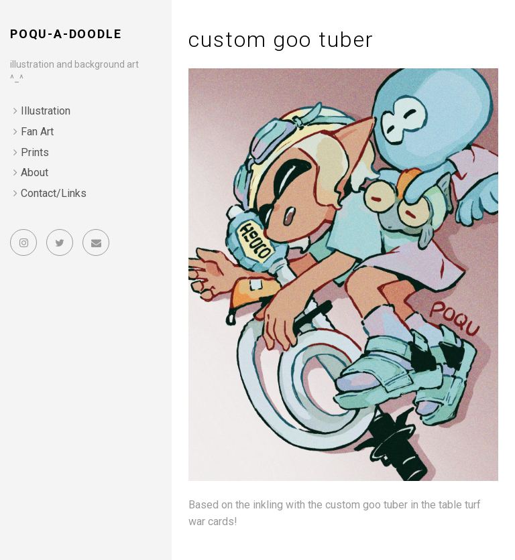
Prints (35, 152)
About (34, 172)
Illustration (45, 110)
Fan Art (37, 131)
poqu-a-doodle (65, 34)
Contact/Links (54, 193)
